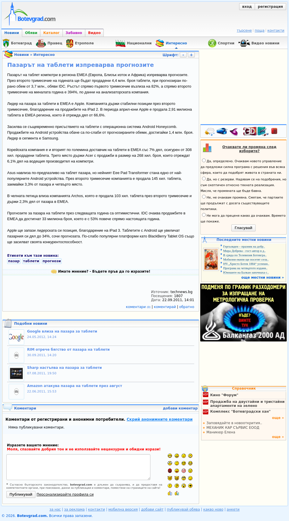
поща (260, 31)
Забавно (74, 33)
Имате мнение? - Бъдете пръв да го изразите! (100, 271)
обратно (186, 307)
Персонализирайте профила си (65, 494)
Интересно (44, 55)
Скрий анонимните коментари (159, 419)
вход (247, 7)
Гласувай (243, 228)
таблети (31, 261)
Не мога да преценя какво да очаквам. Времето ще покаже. (243, 218)
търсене (244, 31)
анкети (233, 509)
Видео (94, 33)
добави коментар (180, 408)
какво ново (213, 509)
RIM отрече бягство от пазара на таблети (68, 350)
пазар (14, 261)
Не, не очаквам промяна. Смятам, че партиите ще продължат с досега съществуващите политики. (242, 203)
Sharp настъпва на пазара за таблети (64, 368)
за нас (55, 509)
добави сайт (152, 509)
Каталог (51, 33)
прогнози (52, 261)
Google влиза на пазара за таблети (62, 331)
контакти (275, 31)
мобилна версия (123, 509)
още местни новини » (262, 277)
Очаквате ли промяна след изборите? (249, 149)
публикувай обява (183, 509)
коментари (139, 307)
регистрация (270, 7)
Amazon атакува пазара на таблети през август (74, 386)
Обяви (31, 33)
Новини (11, 33)
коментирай (165, 307)
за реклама (74, 509)
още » (278, 418)
